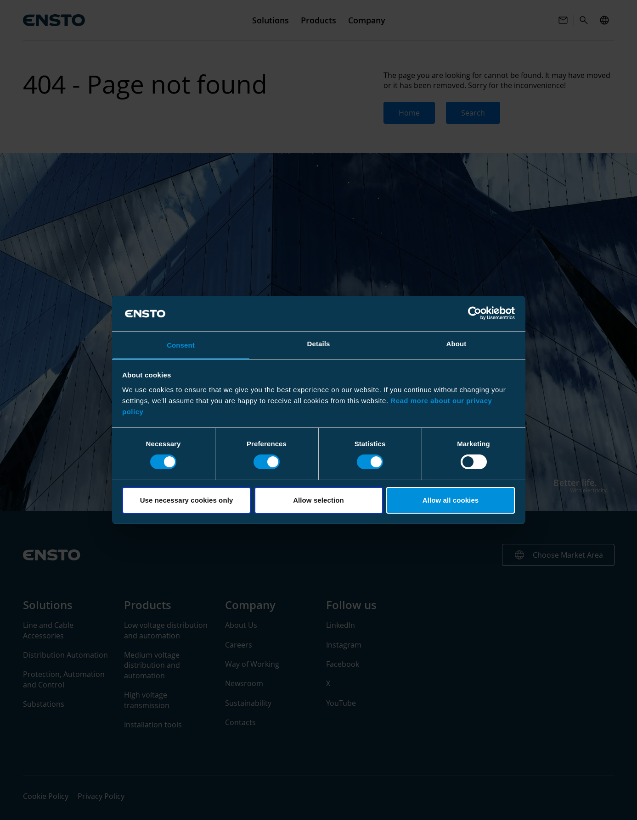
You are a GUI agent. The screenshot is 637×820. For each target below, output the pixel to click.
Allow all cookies (451, 500)
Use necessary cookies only (186, 500)
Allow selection (318, 500)
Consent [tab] (181, 345)
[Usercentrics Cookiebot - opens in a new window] (474, 313)
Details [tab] (318, 344)
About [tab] (456, 344)
